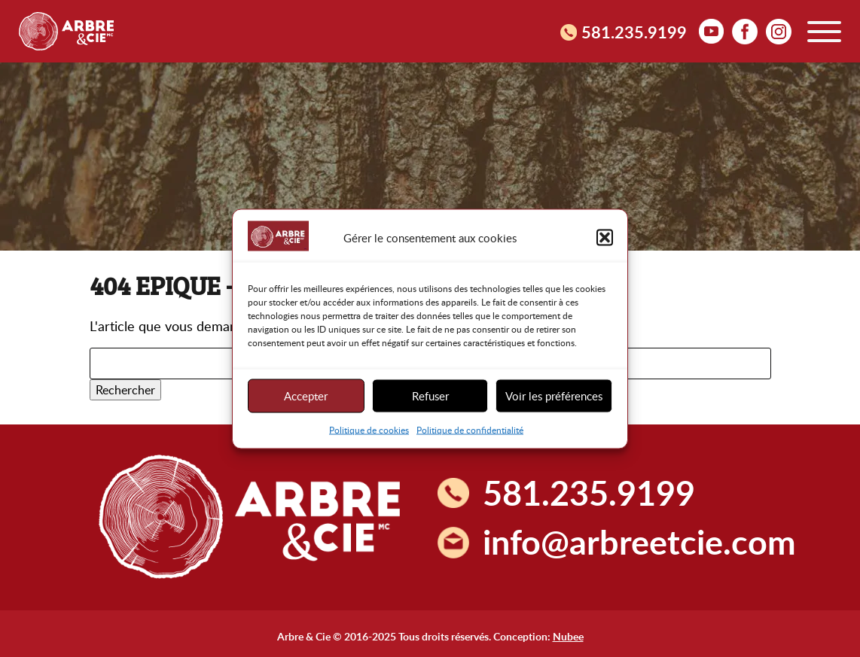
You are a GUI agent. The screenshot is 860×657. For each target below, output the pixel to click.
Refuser (430, 395)
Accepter (306, 395)
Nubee (568, 635)
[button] (604, 237)
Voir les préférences (553, 395)
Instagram (778, 30)
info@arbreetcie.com (639, 541)
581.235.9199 (634, 32)
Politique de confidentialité (469, 429)
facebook (744, 30)
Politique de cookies (369, 429)
